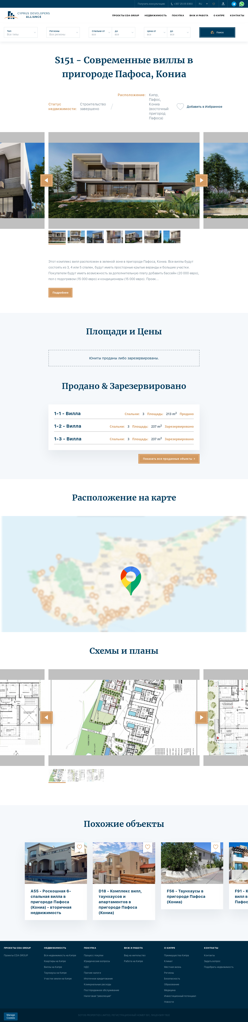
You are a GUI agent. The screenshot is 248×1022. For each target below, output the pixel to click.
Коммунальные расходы (97, 984)
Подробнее (61, 292)
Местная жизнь (172, 967)
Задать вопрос (212, 961)
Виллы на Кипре (53, 967)
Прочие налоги (92, 973)
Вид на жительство (135, 955)
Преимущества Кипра (176, 955)
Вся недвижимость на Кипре (60, 955)
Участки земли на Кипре (58, 978)
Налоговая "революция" (97, 996)
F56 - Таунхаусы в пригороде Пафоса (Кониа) (186, 896)
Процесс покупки (93, 955)
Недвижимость (156, 15)
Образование (171, 984)
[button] (46, 180)
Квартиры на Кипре (55, 961)
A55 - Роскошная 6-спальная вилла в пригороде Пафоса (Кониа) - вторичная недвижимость (51, 902)
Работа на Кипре (133, 961)
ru (200, 4)
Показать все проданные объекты (167, 458)
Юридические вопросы (97, 961)
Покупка (178, 15)
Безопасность (172, 978)
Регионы (169, 973)
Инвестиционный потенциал (180, 996)
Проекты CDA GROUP (125, 15)
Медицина (170, 990)
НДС (86, 967)
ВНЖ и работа (198, 15)
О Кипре (219, 15)
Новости (169, 1002)
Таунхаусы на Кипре (55, 973)
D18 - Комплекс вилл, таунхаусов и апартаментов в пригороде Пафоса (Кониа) (120, 902)
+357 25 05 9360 (182, 4)
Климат (168, 961)
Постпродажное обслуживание (101, 990)
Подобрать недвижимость (218, 967)
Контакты (237, 15)
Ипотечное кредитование (98, 978)
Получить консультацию (151, 4)
